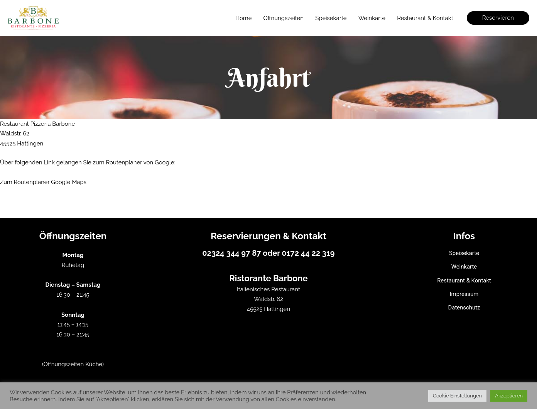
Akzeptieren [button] (509, 396)
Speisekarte (331, 18)
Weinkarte (372, 18)
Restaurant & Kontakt (425, 18)
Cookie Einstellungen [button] (457, 396)
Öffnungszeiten (283, 18)
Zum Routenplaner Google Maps (43, 181)
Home (243, 18)
